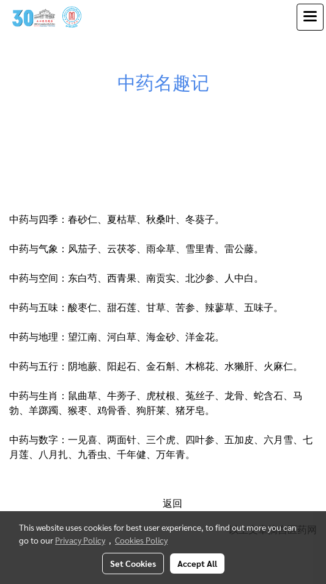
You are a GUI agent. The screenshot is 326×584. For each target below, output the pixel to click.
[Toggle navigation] (310, 17)
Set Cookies (133, 563)
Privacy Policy (80, 539)
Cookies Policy (141, 539)
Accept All (197, 563)
